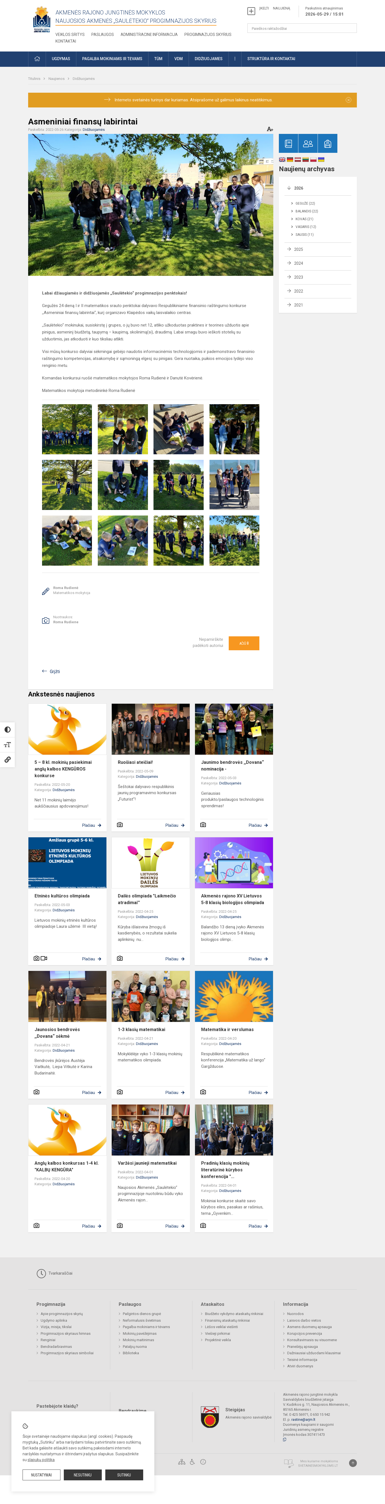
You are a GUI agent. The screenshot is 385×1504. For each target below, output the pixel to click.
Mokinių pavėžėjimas (140, 1333)
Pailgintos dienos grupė (142, 1314)
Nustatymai (41, 1475)
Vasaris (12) (306, 227)
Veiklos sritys (70, 34)
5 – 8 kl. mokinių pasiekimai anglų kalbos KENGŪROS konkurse (63, 769)
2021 (298, 305)
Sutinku (124, 1475)
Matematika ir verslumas (227, 1029)
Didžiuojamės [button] (209, 59)
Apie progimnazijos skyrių (62, 1314)
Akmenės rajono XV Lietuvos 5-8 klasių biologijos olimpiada (232, 899)
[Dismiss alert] (348, 100)
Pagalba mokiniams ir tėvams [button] (112, 59)
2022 (298, 291)
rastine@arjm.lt (303, 1419)
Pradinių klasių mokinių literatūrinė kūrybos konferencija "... (225, 1169)
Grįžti (55, 671)
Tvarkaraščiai (54, 1273)
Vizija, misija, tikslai (56, 1327)
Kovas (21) (304, 219)
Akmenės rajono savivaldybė (248, 1417)
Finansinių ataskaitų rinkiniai (227, 1320)
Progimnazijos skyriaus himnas (66, 1333)
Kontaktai (65, 41)
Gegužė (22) (305, 203)
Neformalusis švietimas (142, 1320)
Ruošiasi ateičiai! (135, 762)
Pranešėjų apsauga (302, 1346)
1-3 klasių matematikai (141, 1029)
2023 (298, 277)
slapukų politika (41, 1460)
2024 (298, 263)
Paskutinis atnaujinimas (324, 11)
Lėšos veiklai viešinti (221, 1327)
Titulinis (34, 79)
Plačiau (88, 825)
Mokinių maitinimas (138, 1340)
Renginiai (48, 1340)
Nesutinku (83, 1475)
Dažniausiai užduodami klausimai (314, 1353)
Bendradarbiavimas (56, 1346)
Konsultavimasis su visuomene (312, 1340)
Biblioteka (131, 1353)
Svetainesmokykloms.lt (318, 1466)
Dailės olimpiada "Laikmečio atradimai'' (147, 899)
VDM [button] (178, 59)
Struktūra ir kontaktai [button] (271, 59)
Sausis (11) (305, 235)
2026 (298, 188)
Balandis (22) (307, 211)
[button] (37, 59)
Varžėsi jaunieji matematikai (147, 1163)
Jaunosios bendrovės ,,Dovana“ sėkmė (57, 1033)
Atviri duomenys (300, 1366)
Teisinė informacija (302, 1360)
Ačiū (244, 643)
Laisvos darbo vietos (304, 1320)
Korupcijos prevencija (304, 1333)
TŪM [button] (158, 59)
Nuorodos (295, 1314)
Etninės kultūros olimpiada (62, 896)
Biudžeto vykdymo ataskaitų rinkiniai (234, 1314)
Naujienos (56, 79)
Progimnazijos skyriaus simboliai (67, 1353)
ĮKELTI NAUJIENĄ (274, 8)
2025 (298, 249)
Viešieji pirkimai (217, 1333)
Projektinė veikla (218, 1340)
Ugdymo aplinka (54, 1320)
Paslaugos (102, 34)
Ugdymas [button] (61, 59)
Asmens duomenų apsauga (309, 1327)
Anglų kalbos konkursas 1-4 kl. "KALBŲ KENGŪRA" (67, 1166)
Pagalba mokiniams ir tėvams (146, 1327)
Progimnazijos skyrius (208, 34)
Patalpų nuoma (135, 1346)
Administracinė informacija (149, 34)
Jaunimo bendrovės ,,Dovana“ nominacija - (232, 766)
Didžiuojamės (84, 79)
